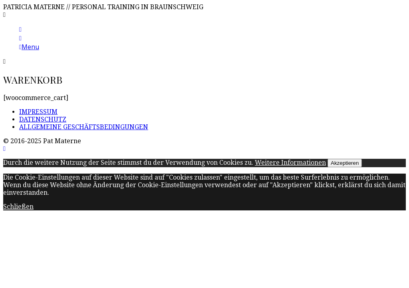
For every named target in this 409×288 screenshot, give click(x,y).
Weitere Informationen (290, 162)
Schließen (18, 206)
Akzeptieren (345, 163)
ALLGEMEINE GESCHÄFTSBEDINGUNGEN (83, 127)
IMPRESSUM (38, 112)
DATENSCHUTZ (42, 119)
